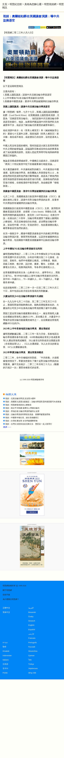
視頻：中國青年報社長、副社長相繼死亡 (22, 418)
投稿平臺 (6, 595)
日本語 (5, 664)
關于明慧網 (7, 590)
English (31, 625)
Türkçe (31, 664)
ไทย (30, 660)
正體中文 (6, 608)
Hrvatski (6, 651)
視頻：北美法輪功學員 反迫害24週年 (20, 398)
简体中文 (6, 612)
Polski (5, 673)
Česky (31, 617)
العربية (31, 608)
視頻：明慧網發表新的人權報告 (18, 405)
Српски (31, 656)
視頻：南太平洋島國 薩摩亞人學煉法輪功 (22, 408)
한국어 (5, 668)
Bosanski (32, 612)
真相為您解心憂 (33, 4)
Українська (33, 668)
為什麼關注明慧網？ (11, 599)
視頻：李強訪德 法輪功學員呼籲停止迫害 (22, 411)
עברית (5, 643)
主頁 (4, 4)
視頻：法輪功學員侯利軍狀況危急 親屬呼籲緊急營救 (27, 414)
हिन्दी (4, 647)
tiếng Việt (32, 673)
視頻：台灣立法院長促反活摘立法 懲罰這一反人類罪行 (28, 424)
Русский (31, 647)
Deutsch (31, 621)
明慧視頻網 (50, 4)
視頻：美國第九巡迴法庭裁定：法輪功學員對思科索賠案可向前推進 (33, 402)
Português (32, 643)
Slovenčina (32, 651)
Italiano (6, 660)
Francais (31, 638)
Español (31, 630)
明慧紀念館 (16, 4)
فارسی (31, 634)
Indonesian (7, 656)
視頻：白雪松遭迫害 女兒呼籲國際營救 (21, 421)
